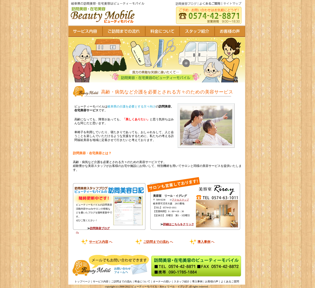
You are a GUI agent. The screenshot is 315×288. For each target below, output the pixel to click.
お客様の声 (211, 281)
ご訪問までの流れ (156, 241)
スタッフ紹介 (181, 281)
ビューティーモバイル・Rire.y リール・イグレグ (159, 286)
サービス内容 (98, 241)
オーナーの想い (162, 281)
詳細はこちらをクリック (178, 224)
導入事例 (203, 241)
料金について (142, 281)
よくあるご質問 (230, 281)
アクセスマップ (180, 199)
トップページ (82, 281)
